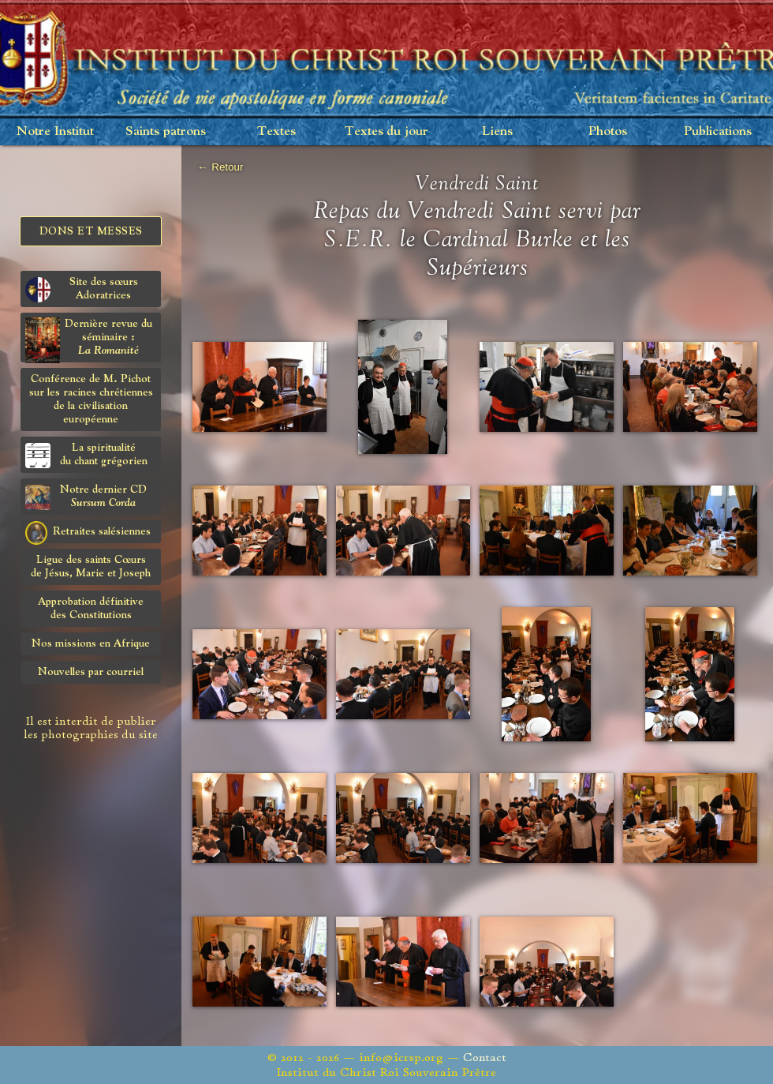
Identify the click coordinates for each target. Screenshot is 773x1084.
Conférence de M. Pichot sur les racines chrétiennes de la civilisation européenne (91, 399)
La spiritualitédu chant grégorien (86, 455)
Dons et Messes (91, 231)
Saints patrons (165, 131)
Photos (607, 131)
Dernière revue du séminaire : (88, 339)
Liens (497, 131)
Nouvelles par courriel (91, 671)
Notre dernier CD (86, 497)
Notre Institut (55, 131)
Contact (484, 1057)
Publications (718, 131)
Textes (276, 131)
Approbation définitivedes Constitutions (91, 608)
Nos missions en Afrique (91, 643)
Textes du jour (386, 131)
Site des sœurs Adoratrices (81, 289)
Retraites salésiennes (88, 532)
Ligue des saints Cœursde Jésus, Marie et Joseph (91, 566)
